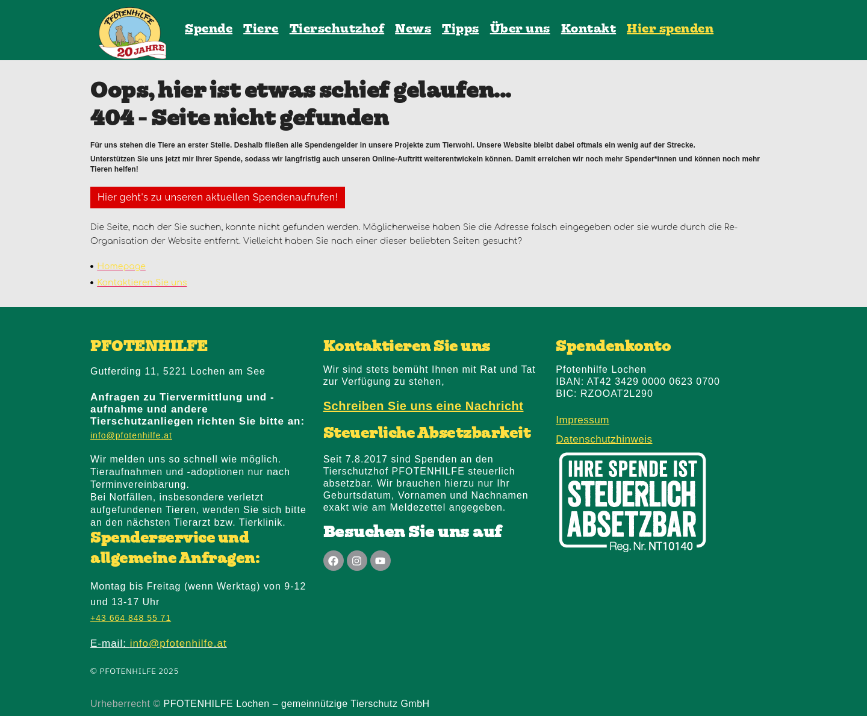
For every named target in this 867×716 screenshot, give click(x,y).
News (413, 29)
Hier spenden (670, 29)
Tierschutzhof (337, 29)
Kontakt (589, 29)
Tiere (261, 29)
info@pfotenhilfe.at (131, 435)
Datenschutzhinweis (604, 439)
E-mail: (158, 643)
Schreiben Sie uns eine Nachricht (423, 405)
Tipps (460, 29)
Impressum (582, 420)
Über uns (520, 29)
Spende (208, 29)
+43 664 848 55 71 (130, 618)
